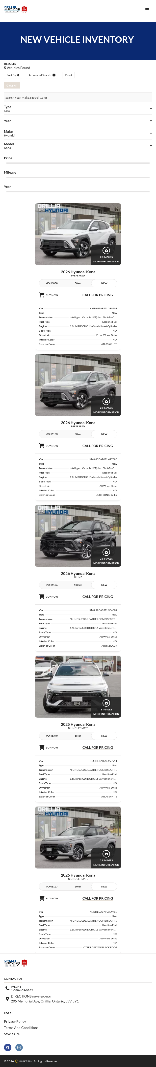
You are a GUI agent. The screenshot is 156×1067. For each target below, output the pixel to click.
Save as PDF (13, 1034)
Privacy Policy (15, 1021)
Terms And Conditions (21, 1027)
